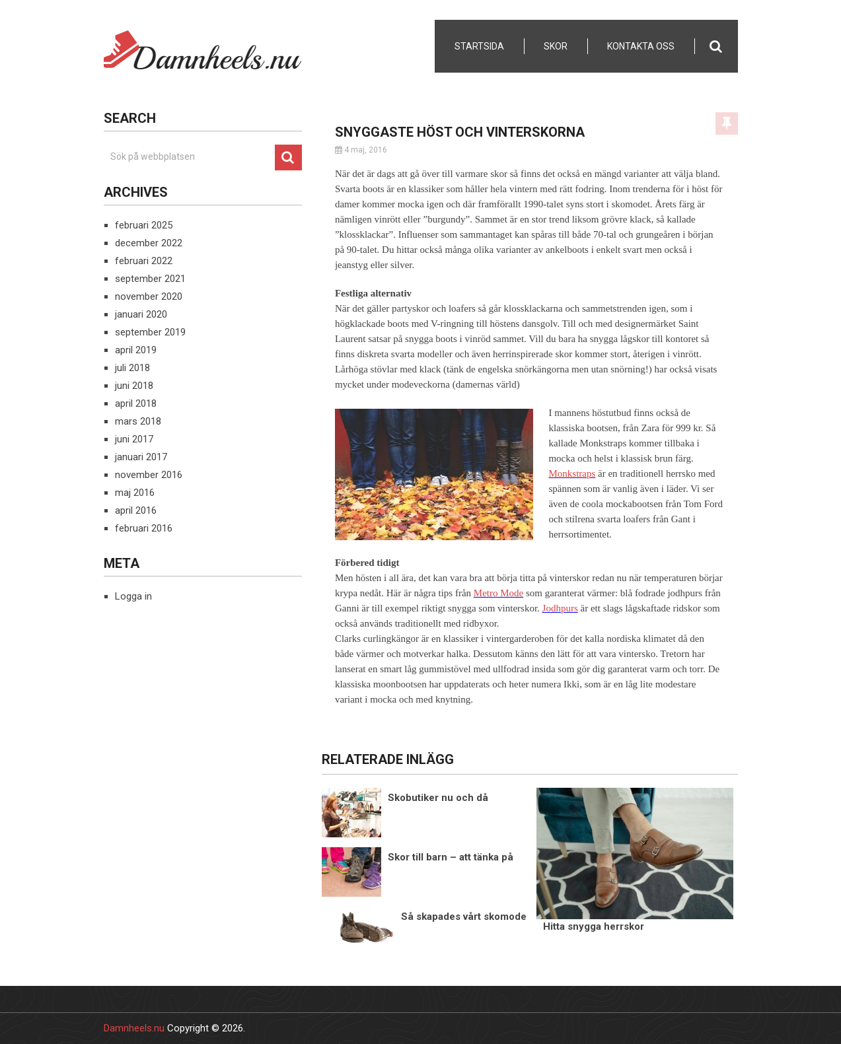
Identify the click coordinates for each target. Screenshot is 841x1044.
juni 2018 (134, 386)
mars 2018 (138, 421)
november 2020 (148, 296)
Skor (555, 46)
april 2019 (136, 350)
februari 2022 (143, 261)
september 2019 (150, 332)
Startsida (479, 46)
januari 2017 (141, 457)
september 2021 (150, 279)
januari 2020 (141, 314)
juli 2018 (132, 368)
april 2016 (136, 510)
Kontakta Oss (641, 46)
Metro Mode (498, 593)
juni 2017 (134, 439)
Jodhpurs (560, 608)
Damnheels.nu (134, 1028)
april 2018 (136, 403)
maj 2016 (135, 493)
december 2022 (148, 243)
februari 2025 (143, 225)
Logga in (133, 596)
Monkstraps (571, 473)
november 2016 (148, 475)
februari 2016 (143, 528)
